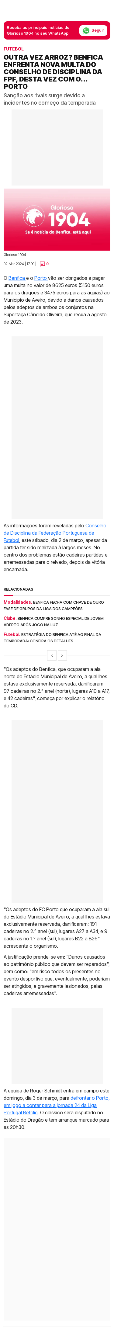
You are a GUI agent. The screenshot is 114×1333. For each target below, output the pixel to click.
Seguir (93, 30)
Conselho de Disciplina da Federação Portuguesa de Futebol (55, 532)
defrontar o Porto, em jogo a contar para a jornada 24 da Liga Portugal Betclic (57, 1105)
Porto (41, 278)
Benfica (17, 278)
